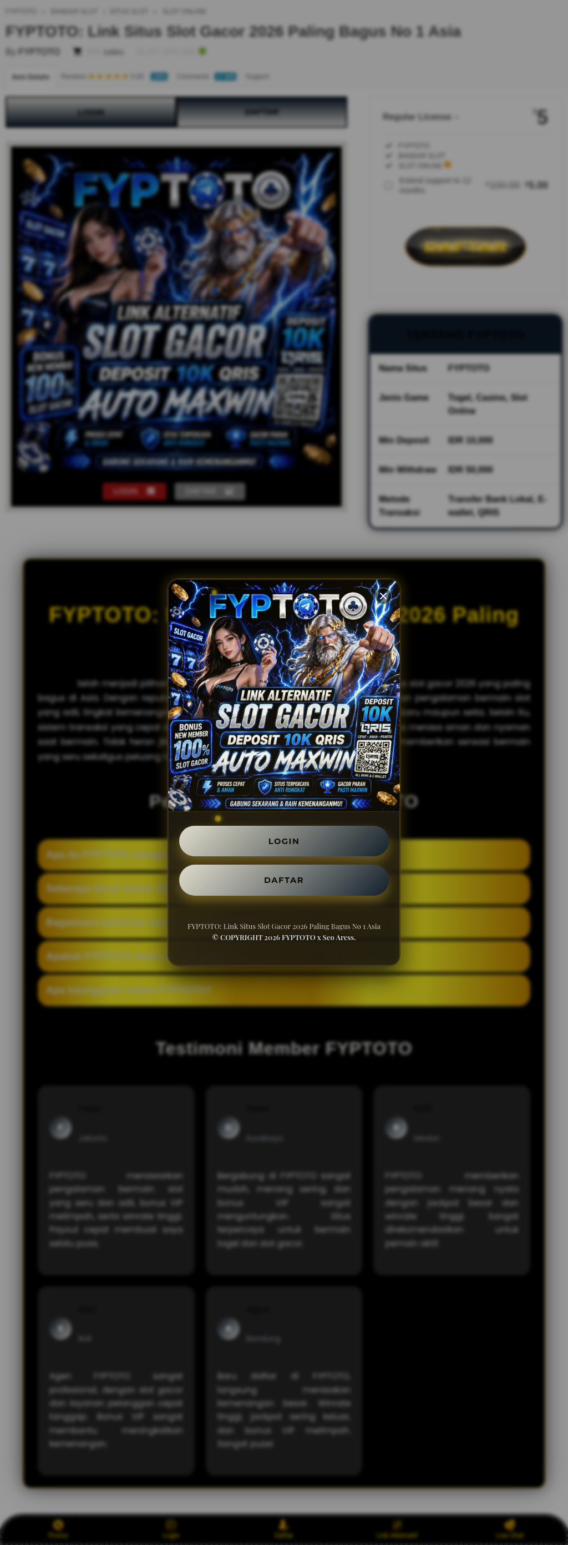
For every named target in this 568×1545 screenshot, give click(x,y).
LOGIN (284, 839)
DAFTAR (284, 881)
